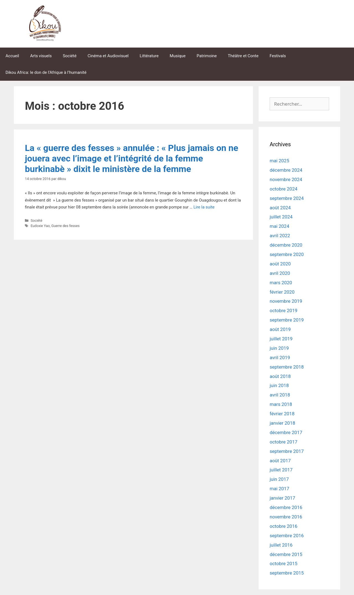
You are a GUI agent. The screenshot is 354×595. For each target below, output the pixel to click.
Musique (178, 55)
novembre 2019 (286, 301)
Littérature (149, 55)
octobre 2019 (283, 310)
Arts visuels (41, 55)
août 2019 (280, 329)
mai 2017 (279, 488)
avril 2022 (280, 235)
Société (70, 55)
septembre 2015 (287, 573)
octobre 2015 (283, 563)
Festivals (278, 55)
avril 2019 (280, 357)
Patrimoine (207, 55)
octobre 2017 (283, 442)
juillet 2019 (281, 338)
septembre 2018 (287, 367)
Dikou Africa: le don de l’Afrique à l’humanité (46, 72)
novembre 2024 (286, 179)
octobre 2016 (283, 526)
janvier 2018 (282, 423)
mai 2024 (279, 226)
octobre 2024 (283, 189)
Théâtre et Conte (243, 55)
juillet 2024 (281, 217)
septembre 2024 (287, 198)
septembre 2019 (287, 320)
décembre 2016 (286, 507)
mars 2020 (281, 282)
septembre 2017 (287, 451)
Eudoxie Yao (40, 226)
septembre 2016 (287, 535)
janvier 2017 (282, 498)
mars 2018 (281, 404)
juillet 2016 (281, 545)
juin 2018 (279, 385)
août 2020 (280, 264)
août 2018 (280, 376)
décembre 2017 (286, 432)
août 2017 (280, 460)
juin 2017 (279, 479)
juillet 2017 (281, 470)
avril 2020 (280, 273)
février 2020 (282, 292)
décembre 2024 (286, 170)
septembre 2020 (287, 254)
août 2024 (280, 207)
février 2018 (282, 413)
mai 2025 (279, 160)
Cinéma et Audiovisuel (108, 55)
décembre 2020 (286, 245)
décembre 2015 (286, 554)
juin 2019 (279, 348)
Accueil (12, 55)
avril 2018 (280, 395)
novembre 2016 (286, 517)
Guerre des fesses (65, 226)
